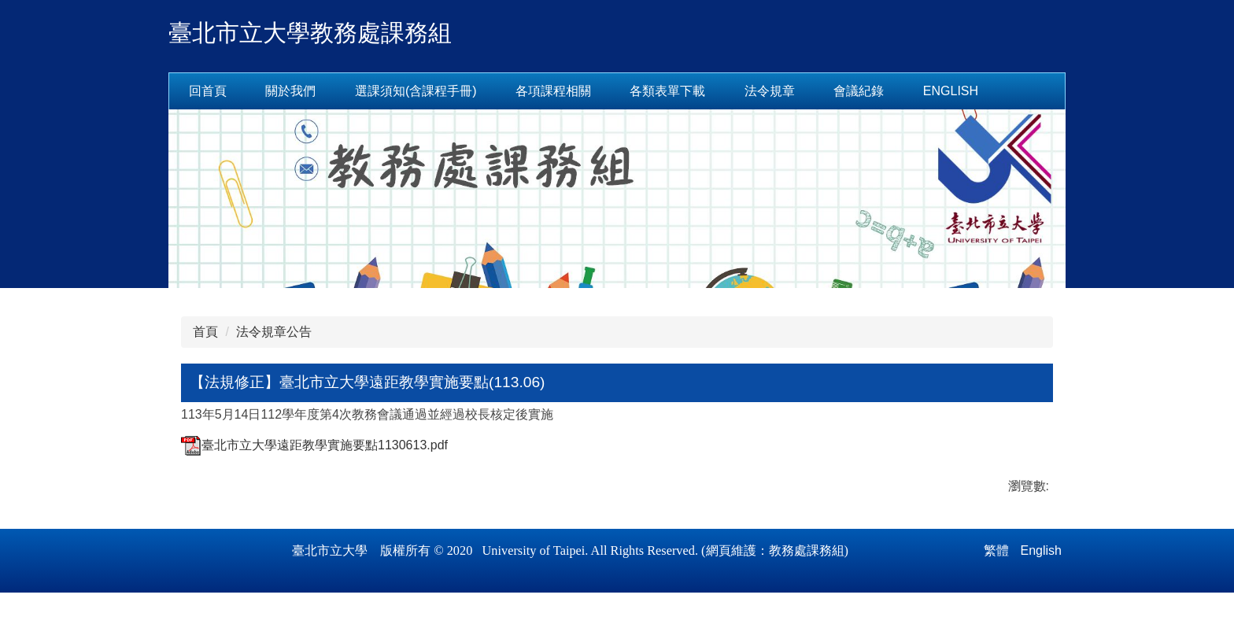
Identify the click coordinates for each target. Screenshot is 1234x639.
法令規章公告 (274, 331)
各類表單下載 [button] (717, 91)
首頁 (205, 331)
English (1000, 91)
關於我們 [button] (340, 91)
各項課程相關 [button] (603, 91)
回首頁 (257, 91)
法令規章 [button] (819, 91)
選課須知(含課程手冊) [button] (465, 91)
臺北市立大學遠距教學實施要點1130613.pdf (314, 445)
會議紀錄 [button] (908, 91)
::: (194, 91)
